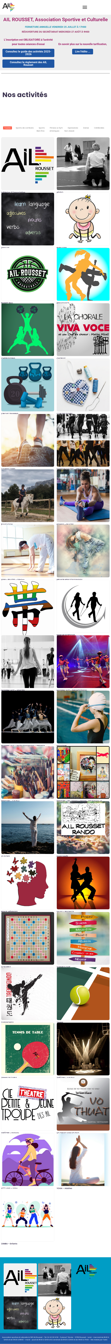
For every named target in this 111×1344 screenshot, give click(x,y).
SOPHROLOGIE (63, 967)
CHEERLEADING (8, 358)
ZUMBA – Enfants (9, 1243)
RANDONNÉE (62, 856)
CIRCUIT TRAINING (9, 413)
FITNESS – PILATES (65, 524)
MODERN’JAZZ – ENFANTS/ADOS (72, 690)
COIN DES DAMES (65, 413)
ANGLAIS (5, 247)
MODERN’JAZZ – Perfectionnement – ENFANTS (23, 745)
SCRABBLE (6, 967)
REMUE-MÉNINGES (9, 911)
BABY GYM (62, 247)
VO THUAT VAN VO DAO (68, 1133)
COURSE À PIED (8, 469)
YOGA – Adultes (64, 1188)
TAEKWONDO (7, 1022)
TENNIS (60, 1022)
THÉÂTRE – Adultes (66, 1077)
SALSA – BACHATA (65, 911)
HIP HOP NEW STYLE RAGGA (70, 579)
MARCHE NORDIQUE (66, 635)
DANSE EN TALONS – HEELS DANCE (72, 469)
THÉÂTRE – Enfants (10, 1133)
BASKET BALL (7, 303)
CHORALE (61, 358)
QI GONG (5, 856)
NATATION (62, 745)
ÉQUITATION (7, 524)
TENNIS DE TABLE (9, 1077)
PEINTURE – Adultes (10, 801)
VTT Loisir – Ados (9, 1188)
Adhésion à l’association (13, 192)
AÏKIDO (60, 192)
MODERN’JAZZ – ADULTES (13, 690)
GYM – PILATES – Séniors (12, 579)
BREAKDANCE (63, 303)
